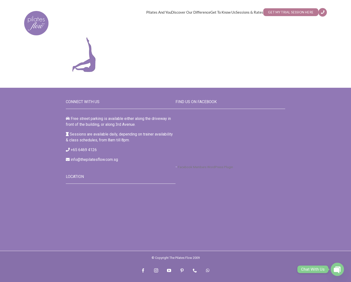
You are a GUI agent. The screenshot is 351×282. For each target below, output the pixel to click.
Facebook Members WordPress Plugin (205, 167)
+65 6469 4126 (84, 149)
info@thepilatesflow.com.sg (94, 159)
